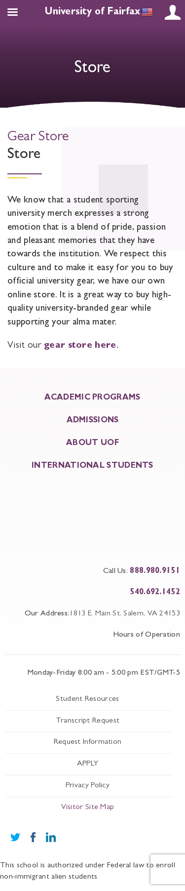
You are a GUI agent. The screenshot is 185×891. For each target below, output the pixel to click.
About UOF (92, 443)
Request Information (88, 742)
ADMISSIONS (93, 421)
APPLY (88, 764)
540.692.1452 (155, 593)
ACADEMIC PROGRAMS (92, 398)
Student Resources (87, 699)
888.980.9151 (155, 571)
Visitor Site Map (87, 807)
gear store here (80, 346)
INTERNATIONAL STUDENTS (92, 466)
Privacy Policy (88, 786)
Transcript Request (87, 721)
